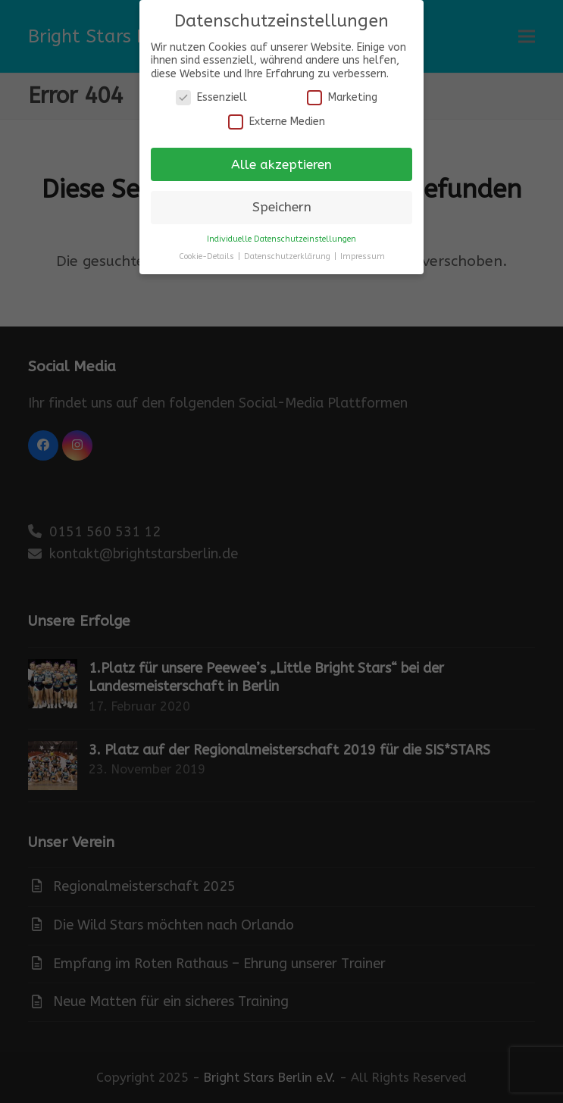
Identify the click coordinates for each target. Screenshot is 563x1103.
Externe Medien (276, 121)
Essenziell (211, 97)
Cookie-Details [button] (207, 256)
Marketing (342, 97)
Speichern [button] (281, 207)
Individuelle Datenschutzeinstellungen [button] (281, 239)
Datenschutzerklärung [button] (288, 256)
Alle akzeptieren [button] (281, 165)
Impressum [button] (362, 256)
